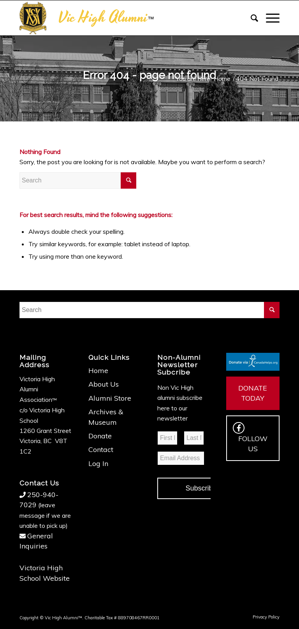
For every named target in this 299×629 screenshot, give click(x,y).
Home (98, 370)
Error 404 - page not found (149, 75)
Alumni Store (109, 398)
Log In (98, 463)
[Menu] (269, 17)
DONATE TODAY (252, 393)
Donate (100, 435)
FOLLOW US (250, 437)
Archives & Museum (105, 416)
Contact (100, 449)
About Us (103, 384)
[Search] (250, 17)
